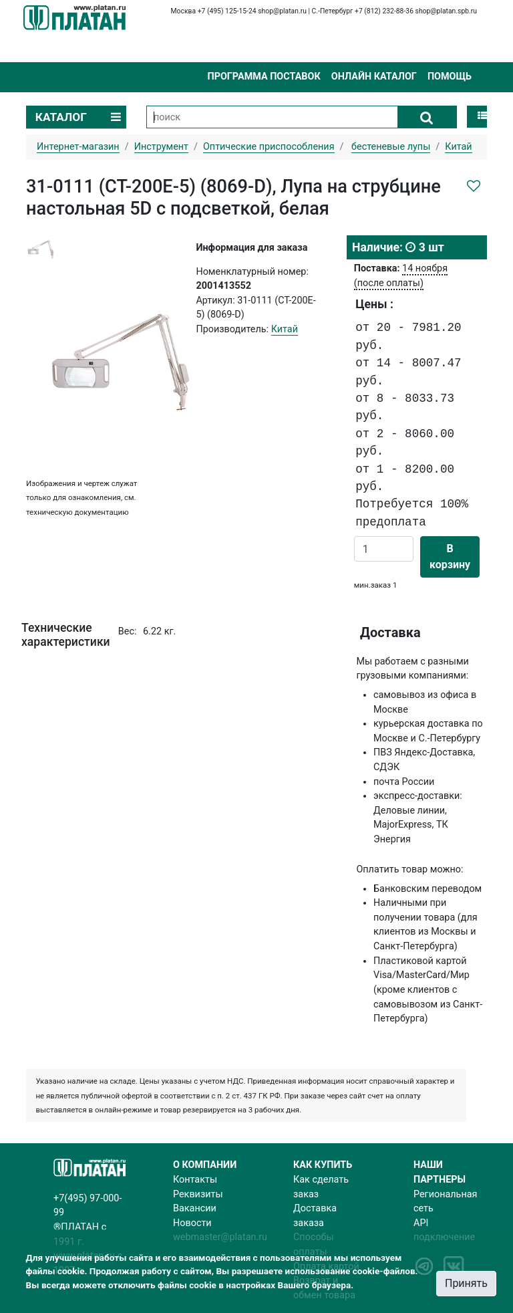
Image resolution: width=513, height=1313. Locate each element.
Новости (192, 1223)
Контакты (195, 1179)
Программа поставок (263, 76)
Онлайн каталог (374, 76)
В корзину (450, 556)
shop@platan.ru (282, 11)
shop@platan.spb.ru (446, 11)
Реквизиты (198, 1194)
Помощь (450, 76)
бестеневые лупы (390, 146)
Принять (466, 1283)
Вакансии (194, 1208)
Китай (284, 329)
